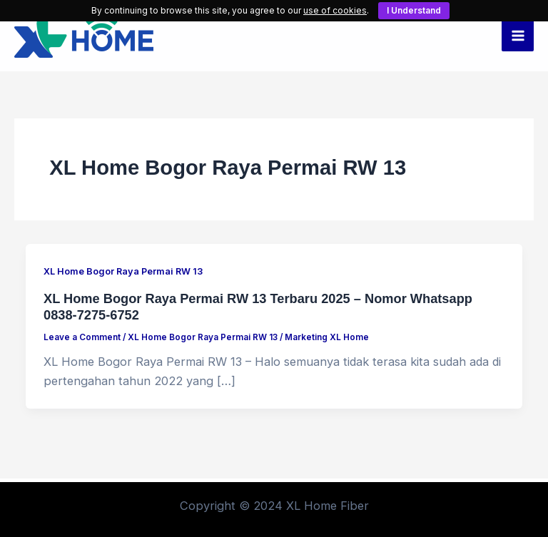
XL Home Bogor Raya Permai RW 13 (123, 271)
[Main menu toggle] (518, 36)
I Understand (414, 10)
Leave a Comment (82, 337)
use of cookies (335, 10)
